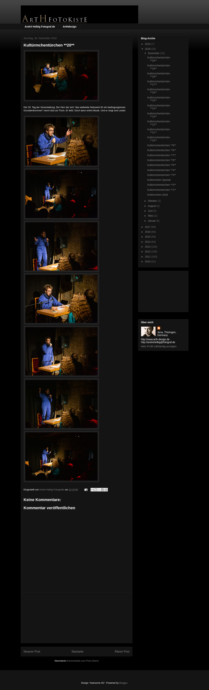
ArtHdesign (69, 26)
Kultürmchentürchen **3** (161, 175)
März (151, 215)
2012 (148, 251)
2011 (148, 256)
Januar (152, 220)
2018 (148, 48)
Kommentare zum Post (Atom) (83, 660)
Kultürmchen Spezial (158, 179)
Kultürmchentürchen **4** (161, 170)
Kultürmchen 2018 (157, 194)
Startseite (77, 651)
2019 (148, 44)
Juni (150, 210)
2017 (148, 226)
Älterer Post (122, 651)
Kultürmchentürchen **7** (161, 155)
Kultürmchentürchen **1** (161, 189)
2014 (148, 241)
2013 (148, 246)
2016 (148, 231)
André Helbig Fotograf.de (40, 26)
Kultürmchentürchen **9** (161, 145)
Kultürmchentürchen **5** (161, 165)
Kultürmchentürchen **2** (161, 184)
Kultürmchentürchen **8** (161, 150)
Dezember (154, 53)
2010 (148, 261)
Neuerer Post (32, 651)
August (152, 205)
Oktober (153, 200)
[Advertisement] (76, 617)
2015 (148, 236)
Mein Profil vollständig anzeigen (159, 346)
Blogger (123, 682)
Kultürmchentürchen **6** (161, 160)
